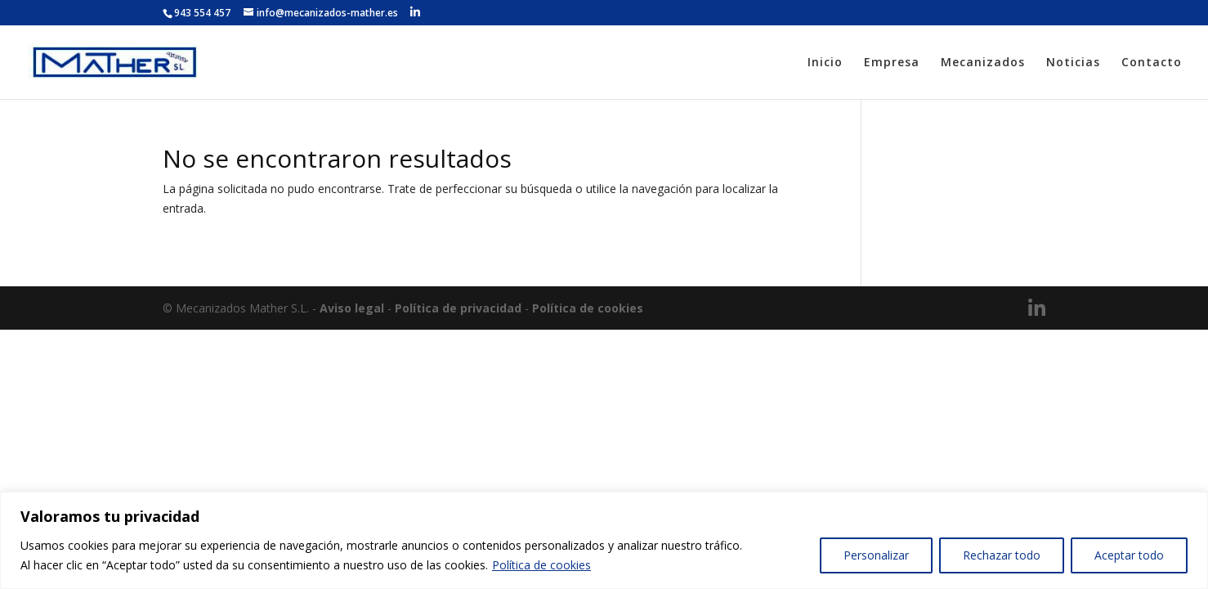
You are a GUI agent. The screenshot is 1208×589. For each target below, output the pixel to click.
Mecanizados (983, 63)
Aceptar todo (1129, 555)
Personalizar (876, 555)
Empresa (891, 63)
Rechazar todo (1001, 555)
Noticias (1073, 63)
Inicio (825, 63)
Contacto (1151, 63)
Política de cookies (541, 565)
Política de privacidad (458, 308)
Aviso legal (352, 308)
